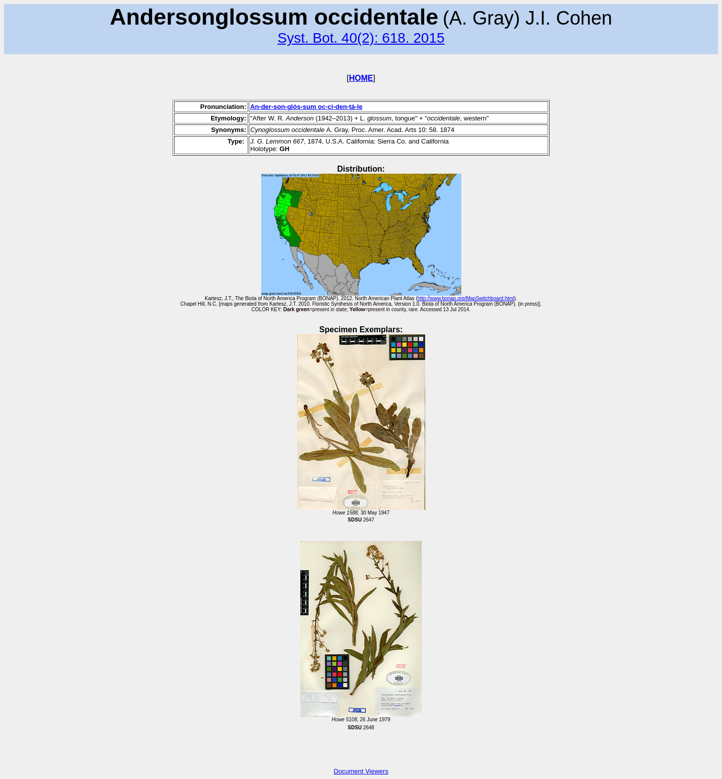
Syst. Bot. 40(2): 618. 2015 (360, 38)
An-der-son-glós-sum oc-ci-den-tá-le (306, 106)
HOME (361, 78)
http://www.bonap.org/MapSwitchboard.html (466, 298)
